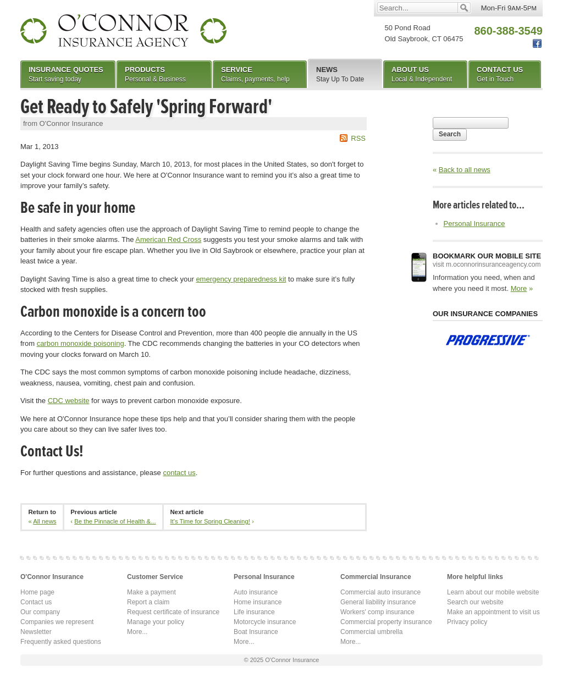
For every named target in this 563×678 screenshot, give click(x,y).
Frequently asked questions (60, 642)
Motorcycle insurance (265, 622)
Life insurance (254, 612)
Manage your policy (155, 622)
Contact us (36, 602)
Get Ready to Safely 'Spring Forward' (146, 106)
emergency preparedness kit (241, 279)
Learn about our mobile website (493, 592)
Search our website (475, 602)
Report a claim (148, 602)
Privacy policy (467, 622)
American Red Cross (168, 239)
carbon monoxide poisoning (80, 343)
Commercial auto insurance (380, 592)
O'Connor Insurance (123, 30)
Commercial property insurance (386, 622)
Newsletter (36, 632)
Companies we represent (56, 622)
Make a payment (151, 592)
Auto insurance (256, 592)
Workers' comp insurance (377, 612)
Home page (37, 592)
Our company (40, 612)
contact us (179, 472)
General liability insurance (378, 602)
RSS (358, 138)
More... (137, 632)
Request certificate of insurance (173, 612)
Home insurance (258, 602)
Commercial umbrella (371, 632)
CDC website (69, 400)
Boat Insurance (256, 632)
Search (450, 134)
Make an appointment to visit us (493, 612)
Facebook (537, 43)
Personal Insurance (474, 223)
